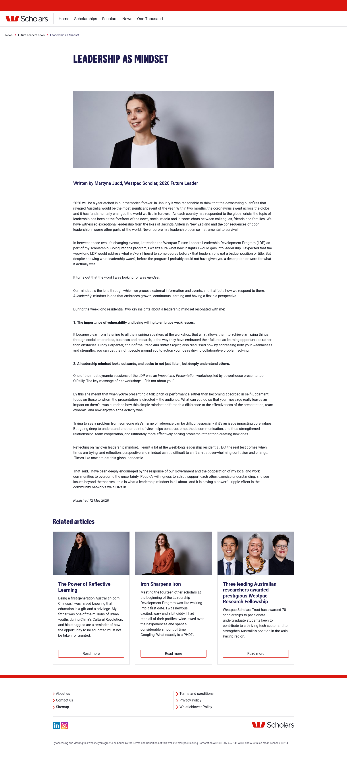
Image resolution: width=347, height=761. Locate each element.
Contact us (64, 700)
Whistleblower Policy (195, 707)
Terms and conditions (196, 694)
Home (64, 18)
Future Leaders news (31, 35)
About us (63, 694)
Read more (91, 653)
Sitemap (62, 707)
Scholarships (85, 18)
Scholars (110, 18)
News (127, 18)
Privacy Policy (190, 700)
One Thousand (150, 18)
